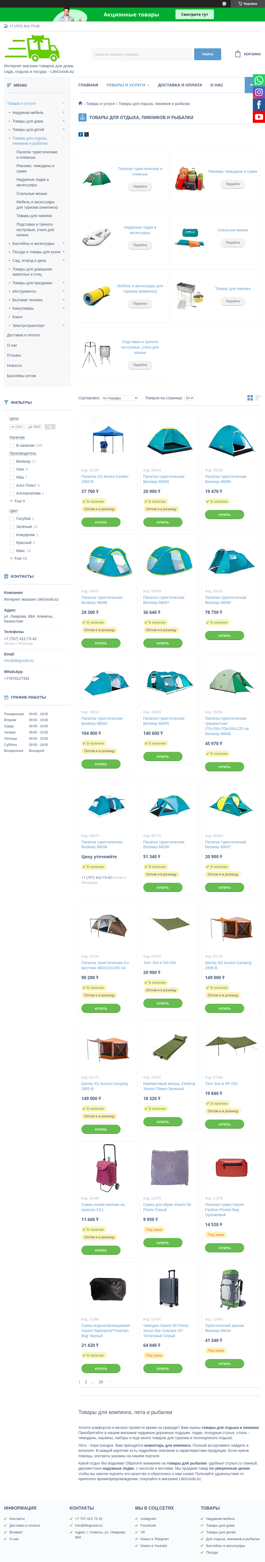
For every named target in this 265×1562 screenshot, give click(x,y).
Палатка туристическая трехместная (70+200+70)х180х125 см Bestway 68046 (227, 726)
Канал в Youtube (154, 1546)
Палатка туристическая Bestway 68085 (163, 479)
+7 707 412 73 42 (89, 1519)
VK (143, 1532)
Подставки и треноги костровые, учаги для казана (35, 229)
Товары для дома (27, 121)
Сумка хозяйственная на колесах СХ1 (103, 1207)
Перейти (140, 186)
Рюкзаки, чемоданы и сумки (232, 171)
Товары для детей (28, 129)
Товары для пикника (34, 216)
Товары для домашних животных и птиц (32, 272)
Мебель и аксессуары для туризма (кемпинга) (140, 288)
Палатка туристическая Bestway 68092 (225, 600)
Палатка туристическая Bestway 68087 (163, 600)
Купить (101, 522)
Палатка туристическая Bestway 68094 (101, 844)
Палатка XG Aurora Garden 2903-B (104, 479)
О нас (12, 345)
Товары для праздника (32, 283)
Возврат (16, 1532)
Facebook (148, 1525)
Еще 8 (20, 501)
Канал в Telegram (155, 1539)
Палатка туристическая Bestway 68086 (101, 600)
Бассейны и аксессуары (33, 243)
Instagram (148, 1519)
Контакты (17, 1519)
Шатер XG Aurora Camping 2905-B (104, 1086)
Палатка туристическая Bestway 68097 (225, 844)
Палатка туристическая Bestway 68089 (225, 479)
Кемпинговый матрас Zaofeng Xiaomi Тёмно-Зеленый (169, 1086)
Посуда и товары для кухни (36, 252)
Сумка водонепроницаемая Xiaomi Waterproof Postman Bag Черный (105, 1330)
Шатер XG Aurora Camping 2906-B (228, 965)
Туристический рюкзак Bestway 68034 (224, 1328)
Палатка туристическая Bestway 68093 (101, 721)
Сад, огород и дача (29, 260)
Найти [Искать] (207, 54)
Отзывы (14, 355)
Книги (17, 317)
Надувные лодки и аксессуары (140, 230)
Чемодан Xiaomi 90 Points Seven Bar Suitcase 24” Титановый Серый (165, 1330)
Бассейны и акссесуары (225, 1546)
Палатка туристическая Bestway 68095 (163, 721)
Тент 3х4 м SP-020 (221, 1083)
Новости (14, 365)
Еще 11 (21, 558)
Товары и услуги (21, 103)
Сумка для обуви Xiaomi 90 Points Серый (167, 1207)
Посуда (212, 1552)
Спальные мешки (31, 193)
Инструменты (24, 291)
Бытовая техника (27, 300)
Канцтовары (23, 308)
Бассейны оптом (21, 376)
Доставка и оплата (23, 335)
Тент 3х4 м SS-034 (159, 963)
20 (101, 1382)
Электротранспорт (28, 325)
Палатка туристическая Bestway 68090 (163, 844)
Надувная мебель (28, 112)
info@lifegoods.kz (19, 660)
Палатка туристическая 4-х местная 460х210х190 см (105, 965)
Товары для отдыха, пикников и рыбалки (30, 141)
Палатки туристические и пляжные (140, 171)
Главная (88, 85)
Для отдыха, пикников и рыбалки (233, 1539)
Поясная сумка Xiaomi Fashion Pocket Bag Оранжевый (224, 1209)
